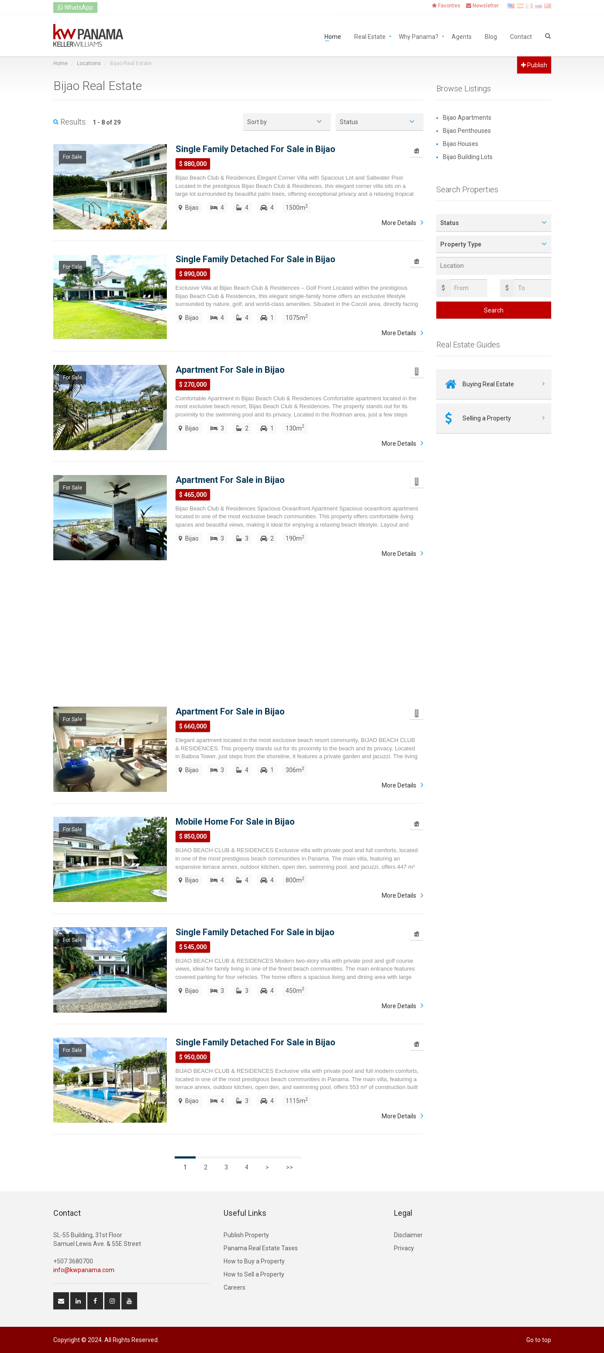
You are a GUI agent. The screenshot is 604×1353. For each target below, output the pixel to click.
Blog (491, 36)
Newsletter (482, 6)
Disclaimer (408, 1235)
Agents (462, 36)
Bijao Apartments (467, 117)
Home (332, 36)
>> (289, 1167)
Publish (534, 65)
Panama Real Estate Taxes (261, 1248)
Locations (89, 63)
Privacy (404, 1248)
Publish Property (246, 1235)
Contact (521, 36)
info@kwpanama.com (83, 1269)
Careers (234, 1287)
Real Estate (370, 36)
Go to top (538, 1339)
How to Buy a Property (254, 1261)
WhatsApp (75, 7)
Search (494, 310)
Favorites (446, 6)
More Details (399, 222)
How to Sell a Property (254, 1274)
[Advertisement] (238, 632)
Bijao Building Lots (468, 156)
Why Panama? (418, 36)
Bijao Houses (460, 143)
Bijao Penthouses (467, 130)
